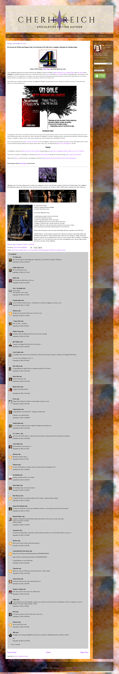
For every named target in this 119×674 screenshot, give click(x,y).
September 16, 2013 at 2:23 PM (21, 480)
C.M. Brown (80, 72)
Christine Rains (70, 72)
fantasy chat (37, 250)
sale (38, 151)
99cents (34, 151)
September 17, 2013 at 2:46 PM (21, 627)
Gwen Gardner (16, 352)
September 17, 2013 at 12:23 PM (21, 616)
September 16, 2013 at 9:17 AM (21, 336)
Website (9, 244)
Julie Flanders (16, 342)
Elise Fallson (16, 366)
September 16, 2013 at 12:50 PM (21, 438)
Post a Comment (15, 644)
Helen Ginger (46, 69)
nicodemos (62, 668)
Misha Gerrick (16, 387)
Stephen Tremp (57, 72)
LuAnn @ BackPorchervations (21, 551)
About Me (42, 36)
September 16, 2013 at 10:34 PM (21, 573)
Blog (14, 244)
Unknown (15, 311)
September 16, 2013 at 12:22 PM (21, 417)
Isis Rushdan (16, 475)
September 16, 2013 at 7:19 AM (21, 295)
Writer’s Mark (46, 571)
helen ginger (45, 250)
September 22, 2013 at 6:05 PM (21, 641)
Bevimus (15, 540)
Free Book (68, 36)
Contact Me (101, 36)
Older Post (84, 652)
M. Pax (63, 72)
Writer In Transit (17, 522)
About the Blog (18, 36)
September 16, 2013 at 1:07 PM (21, 448)
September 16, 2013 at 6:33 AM (21, 272)
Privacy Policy (31, 36)
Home (9, 36)
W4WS (82, 151)
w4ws (63, 250)
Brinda (14, 278)
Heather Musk (16, 423)
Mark (14, 611)
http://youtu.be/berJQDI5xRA (31, 141)
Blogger (75, 668)
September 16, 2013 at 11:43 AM (21, 403)
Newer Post (11, 652)
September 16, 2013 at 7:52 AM (21, 315)
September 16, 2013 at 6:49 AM (21, 282)
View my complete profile (101, 57)
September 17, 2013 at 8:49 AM (21, 594)
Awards (76, 36)
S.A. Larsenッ (16, 433)
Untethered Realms (89, 36)
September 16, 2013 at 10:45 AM (21, 371)
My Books (58, 36)
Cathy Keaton (16, 579)
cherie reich (15, 250)
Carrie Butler (16, 444)
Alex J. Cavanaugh (17, 288)
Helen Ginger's (23, 163)
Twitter (48, 74)
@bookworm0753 (26, 151)
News (50, 36)
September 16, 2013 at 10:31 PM (21, 563)
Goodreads (31, 244)
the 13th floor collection (55, 250)
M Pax (14, 399)
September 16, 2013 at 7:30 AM (21, 305)
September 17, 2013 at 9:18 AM (21, 606)
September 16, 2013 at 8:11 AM (21, 326)
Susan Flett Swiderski (18, 506)
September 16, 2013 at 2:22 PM (21, 469)
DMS (14, 632)
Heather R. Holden (18, 589)
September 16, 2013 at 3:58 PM (21, 500)
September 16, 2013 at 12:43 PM (21, 428)
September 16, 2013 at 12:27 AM (21, 262)
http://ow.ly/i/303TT (74, 151)
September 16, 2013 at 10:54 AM (21, 381)
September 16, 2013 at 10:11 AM (21, 360)
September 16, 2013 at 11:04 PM (21, 583)
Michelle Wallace (17, 516)
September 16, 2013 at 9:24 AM (21, 346)
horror (17, 158)
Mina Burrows (16, 495)
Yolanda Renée (17, 409)
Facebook (59, 74)
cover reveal (30, 250)
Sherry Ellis (16, 376)
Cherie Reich (107, 45)
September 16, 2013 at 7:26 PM (21, 545)
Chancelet (15, 568)
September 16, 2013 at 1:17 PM (21, 459)
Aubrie (14, 599)
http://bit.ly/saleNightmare (64, 143)
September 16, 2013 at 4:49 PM (21, 525)
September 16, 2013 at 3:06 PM (21, 490)
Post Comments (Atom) (21, 656)
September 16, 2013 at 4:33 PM (21, 511)
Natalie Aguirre (17, 267)
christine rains (22, 250)
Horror (66, 151)
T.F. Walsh (15, 257)
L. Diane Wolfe (17, 321)
